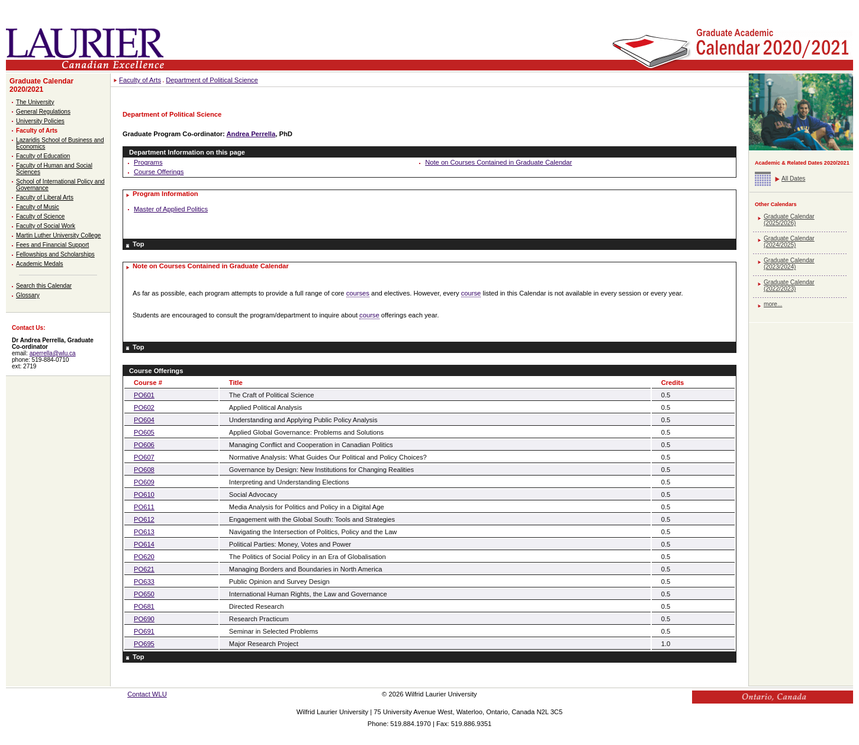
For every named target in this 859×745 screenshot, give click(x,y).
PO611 (144, 506)
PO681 (144, 606)
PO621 (144, 569)
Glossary (28, 295)
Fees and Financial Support (52, 245)
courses (357, 293)
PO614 (144, 544)
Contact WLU (147, 694)
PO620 (144, 556)
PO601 (144, 395)
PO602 (144, 407)
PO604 (144, 419)
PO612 (144, 519)
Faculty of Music (37, 207)
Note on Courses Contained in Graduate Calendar (498, 162)
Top (138, 244)
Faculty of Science (40, 216)
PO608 (144, 469)
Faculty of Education (43, 156)
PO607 (144, 457)
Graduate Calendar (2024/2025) (789, 241)
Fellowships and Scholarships (55, 254)
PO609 (144, 482)
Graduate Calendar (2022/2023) (789, 285)
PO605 (144, 432)
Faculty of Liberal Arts (44, 197)
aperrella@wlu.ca (53, 353)
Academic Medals (39, 264)
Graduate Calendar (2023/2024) (789, 263)
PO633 (144, 581)
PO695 (144, 643)
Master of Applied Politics (171, 209)
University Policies (40, 121)
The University (35, 102)
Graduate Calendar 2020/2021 (41, 85)
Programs (148, 162)
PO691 (144, 631)
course (471, 293)
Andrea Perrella (251, 133)
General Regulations (43, 111)
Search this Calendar (44, 285)
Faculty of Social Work (45, 226)
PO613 (144, 531)
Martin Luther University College (58, 235)
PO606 (144, 444)
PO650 (144, 594)
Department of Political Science (212, 80)
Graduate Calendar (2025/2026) (789, 219)
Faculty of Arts (36, 130)
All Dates (793, 178)
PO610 (144, 494)
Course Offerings (159, 171)
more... (773, 304)
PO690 (144, 618)
